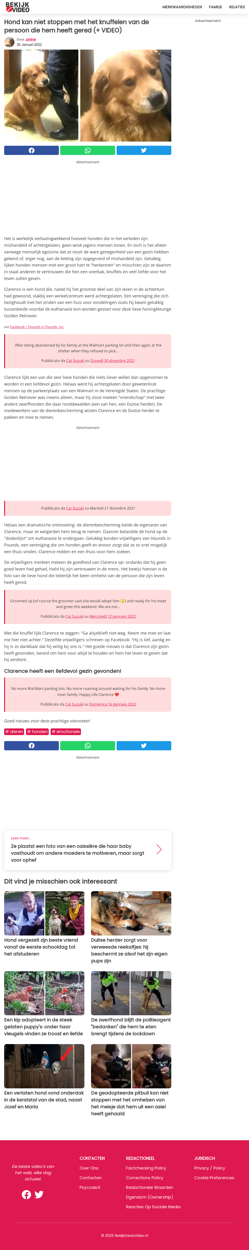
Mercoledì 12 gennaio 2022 (112, 616)
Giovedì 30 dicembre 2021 (112, 360)
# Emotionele (66, 731)
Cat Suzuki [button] (75, 360)
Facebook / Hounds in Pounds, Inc (37, 326)
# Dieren (14, 731)
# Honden (37, 731)
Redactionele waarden (149, 1187)
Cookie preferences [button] (214, 1178)
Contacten (91, 1178)
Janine (30, 39)
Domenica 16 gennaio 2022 (112, 704)
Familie (215, 7)
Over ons (89, 1168)
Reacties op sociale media (153, 1207)
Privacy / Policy (209, 1168)
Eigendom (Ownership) (149, 1197)
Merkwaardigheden (182, 7)
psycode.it (90, 1187)
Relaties (237, 7)
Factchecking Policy (146, 1168)
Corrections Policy (144, 1178)
